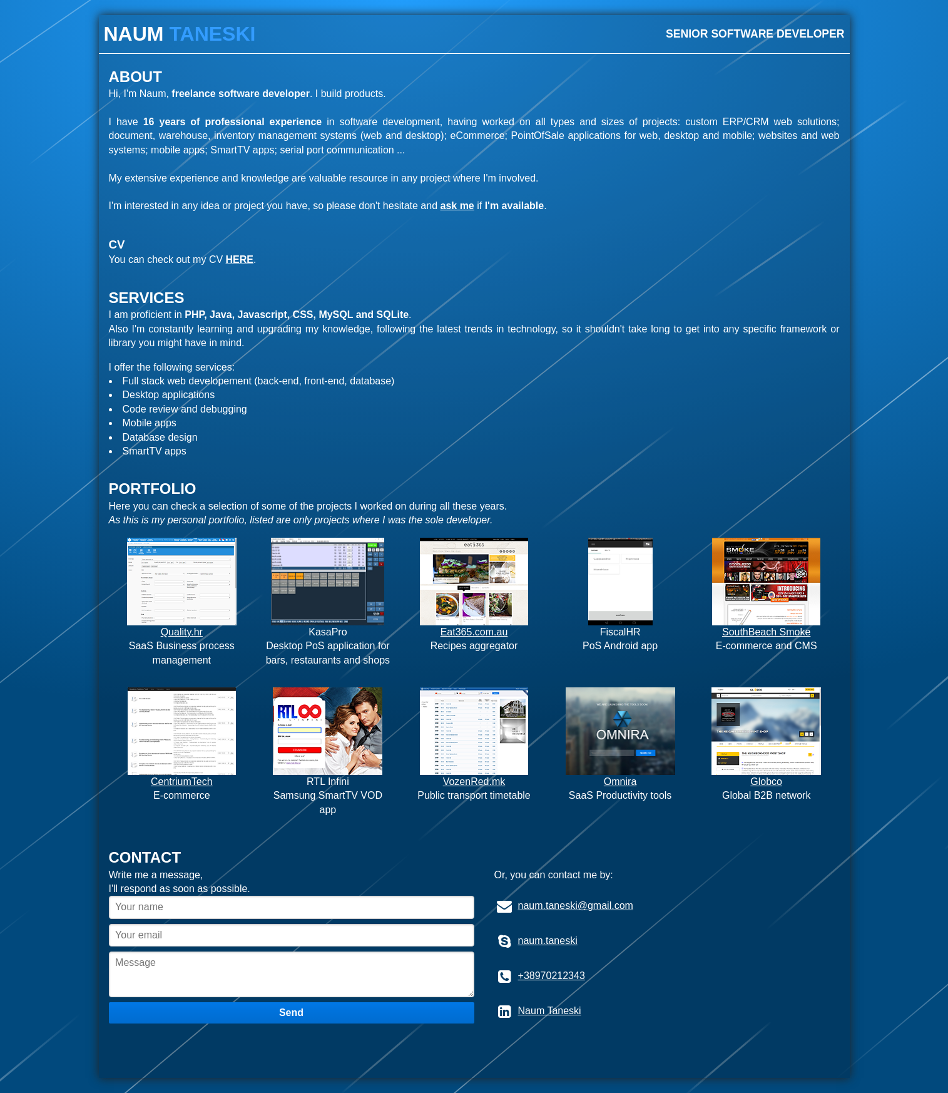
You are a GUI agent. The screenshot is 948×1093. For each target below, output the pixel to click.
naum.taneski (548, 940)
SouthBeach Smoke (766, 632)
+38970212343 (551, 975)
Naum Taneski (549, 1010)
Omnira (620, 781)
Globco (766, 781)
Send (291, 1012)
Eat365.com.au (474, 632)
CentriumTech (182, 781)
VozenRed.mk (474, 781)
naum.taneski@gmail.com (575, 905)
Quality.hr (182, 632)
